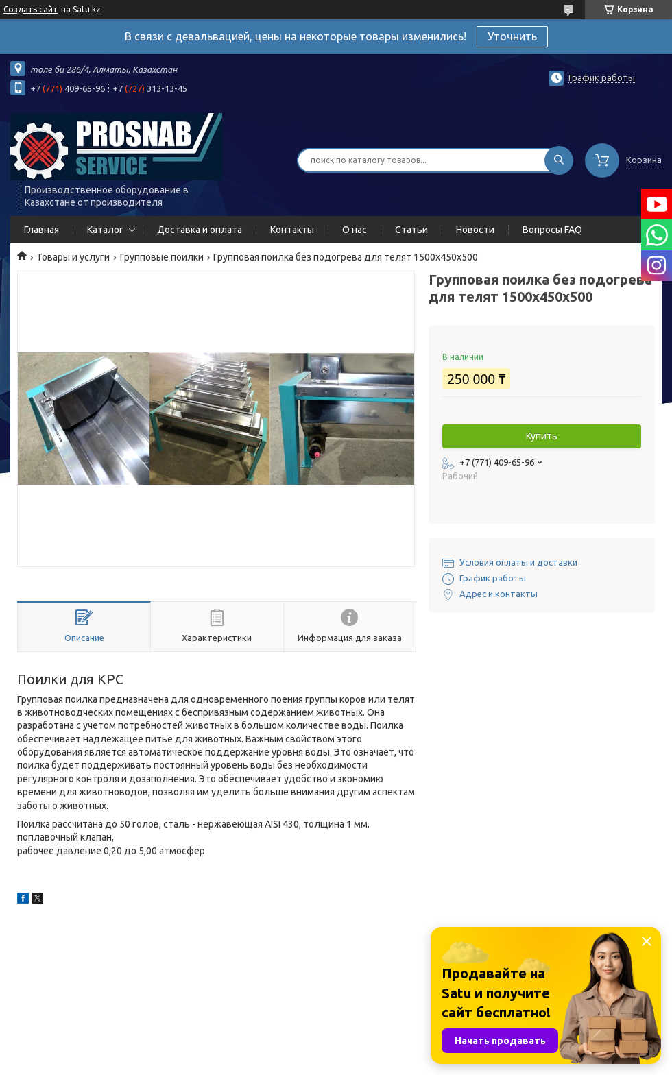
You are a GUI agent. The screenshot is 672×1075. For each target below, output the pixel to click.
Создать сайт (30, 9)
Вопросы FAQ (552, 229)
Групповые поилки (162, 257)
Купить (541, 436)
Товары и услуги (73, 257)
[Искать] (558, 160)
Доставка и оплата (199, 229)
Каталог (105, 229)
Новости (475, 229)
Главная (41, 229)
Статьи (411, 229)
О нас (354, 229)
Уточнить (512, 36)
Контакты (292, 229)
